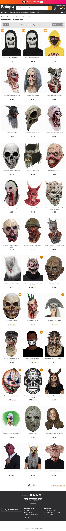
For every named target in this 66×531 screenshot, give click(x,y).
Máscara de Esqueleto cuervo (33, 132)
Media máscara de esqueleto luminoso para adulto (33, 359)
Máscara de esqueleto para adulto (11, 57)
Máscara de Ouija (33, 433)
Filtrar (5, 25)
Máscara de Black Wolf (11, 132)
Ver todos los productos (58, 486)
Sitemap (46, 518)
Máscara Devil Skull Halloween (54, 95)
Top (62, 12)
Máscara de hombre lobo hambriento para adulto (33, 171)
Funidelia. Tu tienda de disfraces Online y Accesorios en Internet (7, 7)
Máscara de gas (54, 57)
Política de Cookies (48, 516)
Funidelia (3, 17)
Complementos (17, 17)
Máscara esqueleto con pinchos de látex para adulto (54, 208)
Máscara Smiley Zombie (54, 170)
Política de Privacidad (49, 514)
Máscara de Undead (54, 283)
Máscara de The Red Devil (32, 208)
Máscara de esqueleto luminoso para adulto (33, 396)
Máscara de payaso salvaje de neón (12, 433)
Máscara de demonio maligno (54, 396)
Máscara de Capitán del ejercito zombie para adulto (12, 359)
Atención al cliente (11, 510)
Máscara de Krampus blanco (33, 471)
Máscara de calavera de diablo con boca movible (33, 284)
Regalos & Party (35, 12)
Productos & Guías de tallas (31, 514)
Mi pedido (26, 510)
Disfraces (4, 12)
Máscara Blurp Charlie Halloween (54, 132)
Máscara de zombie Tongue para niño (11, 246)
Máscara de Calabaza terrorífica (12, 396)
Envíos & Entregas (28, 512)
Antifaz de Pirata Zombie (54, 320)
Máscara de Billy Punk (32, 320)
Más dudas (27, 518)
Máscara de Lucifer (11, 471)
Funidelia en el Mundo (49, 510)
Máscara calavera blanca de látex (11, 170)
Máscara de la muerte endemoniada (54, 245)
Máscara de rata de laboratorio (54, 471)
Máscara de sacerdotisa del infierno (54, 358)
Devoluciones (27, 516)
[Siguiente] (36, 485)
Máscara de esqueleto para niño (33, 57)
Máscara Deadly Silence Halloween (11, 95)
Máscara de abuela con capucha (54, 433)
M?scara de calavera (11, 320)
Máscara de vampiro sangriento (12, 208)
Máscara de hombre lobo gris (11, 283)
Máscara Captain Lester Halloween (33, 245)
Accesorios (24, 12)
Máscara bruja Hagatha (33, 95)
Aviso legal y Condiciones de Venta (52, 512)
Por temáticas (14, 12)
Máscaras (25, 17)
